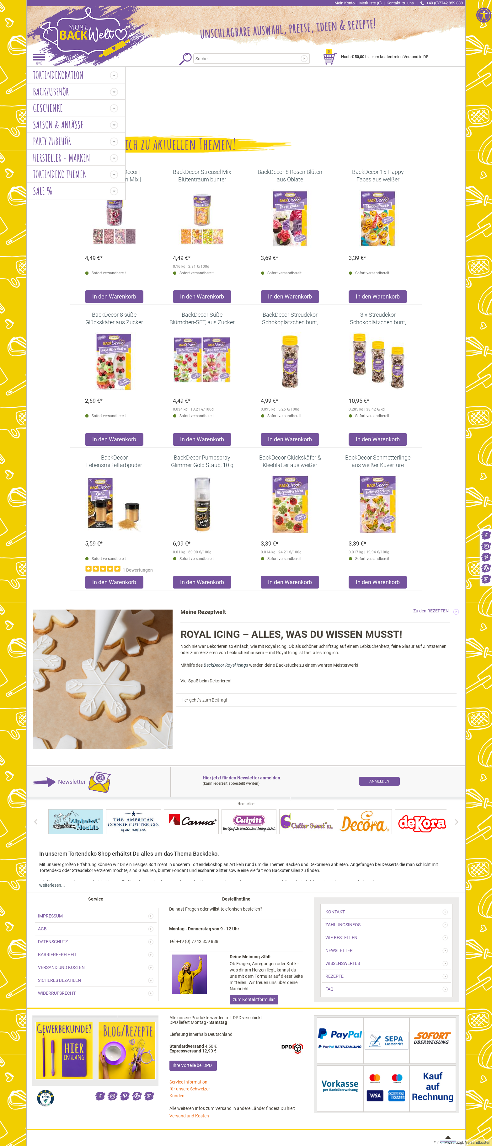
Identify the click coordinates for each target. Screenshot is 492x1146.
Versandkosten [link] (477, 1142)
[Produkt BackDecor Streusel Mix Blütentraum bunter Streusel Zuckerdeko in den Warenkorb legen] (202, 298)
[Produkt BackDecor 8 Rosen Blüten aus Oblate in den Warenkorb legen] (290, 298)
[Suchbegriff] (247, 58)
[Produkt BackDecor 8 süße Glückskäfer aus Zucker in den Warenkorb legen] (114, 441)
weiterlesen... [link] (52, 885)
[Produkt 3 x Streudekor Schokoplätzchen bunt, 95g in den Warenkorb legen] (378, 441)
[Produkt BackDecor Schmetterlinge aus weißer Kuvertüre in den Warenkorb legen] (378, 583)
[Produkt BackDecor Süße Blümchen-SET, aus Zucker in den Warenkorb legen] (202, 441)
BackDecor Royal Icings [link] (226, 665)
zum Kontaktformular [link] (254, 999)
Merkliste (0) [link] (370, 3)
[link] (486, 534)
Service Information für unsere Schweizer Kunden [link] (189, 1088)
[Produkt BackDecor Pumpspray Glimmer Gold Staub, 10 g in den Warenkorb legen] (202, 583)
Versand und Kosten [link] (189, 1115)
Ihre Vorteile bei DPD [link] (192, 1065)
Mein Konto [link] (344, 3)
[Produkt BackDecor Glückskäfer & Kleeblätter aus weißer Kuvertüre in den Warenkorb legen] (290, 583)
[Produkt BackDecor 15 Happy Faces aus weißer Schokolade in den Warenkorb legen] (378, 298)
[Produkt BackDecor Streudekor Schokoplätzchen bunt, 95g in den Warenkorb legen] (290, 441)
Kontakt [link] (401, 3)
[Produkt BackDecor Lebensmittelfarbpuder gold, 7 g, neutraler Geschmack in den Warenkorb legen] (114, 583)
